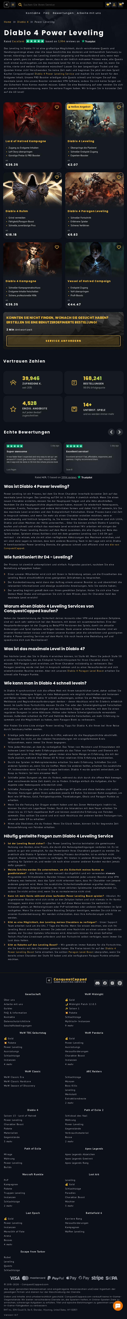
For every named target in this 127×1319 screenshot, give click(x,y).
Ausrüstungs (11, 1051)
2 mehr (69, 1102)
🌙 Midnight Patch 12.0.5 (80, 1004)
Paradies (70, 1192)
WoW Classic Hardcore (17, 1081)
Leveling (70, 1089)
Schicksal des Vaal (76, 1115)
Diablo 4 (32, 1110)
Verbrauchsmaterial (77, 1132)
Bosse (68, 1137)
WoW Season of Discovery (19, 1085)
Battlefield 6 (94, 1213)
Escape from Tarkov (33, 1251)
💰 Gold (70, 999)
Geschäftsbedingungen (18, 1025)
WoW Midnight (94, 994)
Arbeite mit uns (13, 1004)
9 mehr (69, 1025)
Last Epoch (33, 1213)
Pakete (8, 1128)
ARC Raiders (94, 1071)
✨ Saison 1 (72, 1008)
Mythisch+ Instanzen (77, 1021)
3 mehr (8, 1141)
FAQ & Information (15, 1012)
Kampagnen (11, 1184)
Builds (8, 1167)
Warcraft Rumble (33, 1174)
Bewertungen (63, 13)
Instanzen (10, 1059)
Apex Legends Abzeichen (80, 1154)
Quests (8, 1265)
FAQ (47, 13)
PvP (6, 1180)
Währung (70, 1120)
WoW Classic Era (14, 1077)
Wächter (70, 1201)
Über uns (9, 999)
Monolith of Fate (14, 1231)
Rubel (7, 1257)
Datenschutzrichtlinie (17, 1021)
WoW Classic (33, 1071)
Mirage (8, 1154)
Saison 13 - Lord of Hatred (20, 1115)
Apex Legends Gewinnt (79, 1158)
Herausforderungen (77, 1051)
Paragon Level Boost (81, 952)
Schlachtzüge (73, 1017)
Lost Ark (94, 1174)
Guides (8, 1008)
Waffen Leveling (75, 1231)
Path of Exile (32, 1148)
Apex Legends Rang (77, 1162)
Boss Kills (71, 1085)
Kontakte (33, 13)
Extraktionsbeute (75, 1098)
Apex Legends (94, 1148)
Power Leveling (13, 1047)
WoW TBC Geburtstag (33, 1032)
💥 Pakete (71, 1012)
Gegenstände (12, 1137)
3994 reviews (69, 477)
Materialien (11, 1132)
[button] (114, 5)
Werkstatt (71, 1094)
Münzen (69, 1081)
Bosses (8, 1240)
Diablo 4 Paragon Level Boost (85, 670)
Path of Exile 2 (94, 1110)
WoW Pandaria (94, 1032)
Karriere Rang (73, 1218)
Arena (7, 1235)
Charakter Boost (75, 1055)
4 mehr (8, 1064)
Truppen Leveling (14, 1192)
